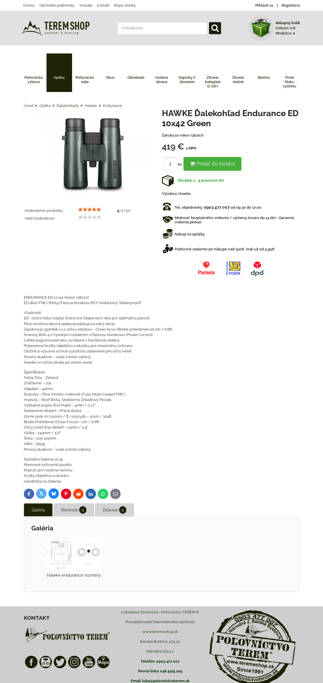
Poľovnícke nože (85, 80)
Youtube (85, 5)
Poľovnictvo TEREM (178, 612)
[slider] (89, 209)
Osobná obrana (161, 80)
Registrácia (291, 5)
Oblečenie (135, 78)
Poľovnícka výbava (33, 80)
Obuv (110, 78)
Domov (29, 5)
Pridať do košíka (212, 164)
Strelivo (264, 78)
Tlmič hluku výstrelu (289, 82)
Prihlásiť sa (264, 5)
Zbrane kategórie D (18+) (213, 82)
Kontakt (103, 5)
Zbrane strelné (238, 80)
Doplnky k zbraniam (187, 80)
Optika (59, 78)
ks (173, 164)
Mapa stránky (125, 5)
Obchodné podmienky (57, 5)
